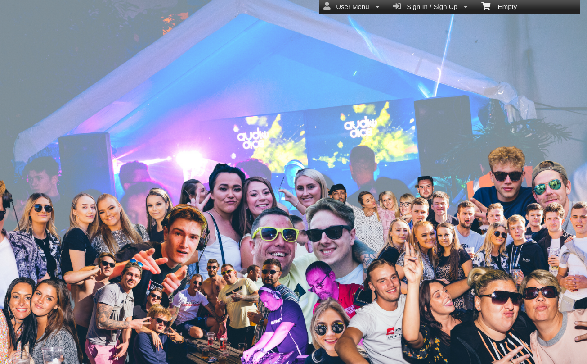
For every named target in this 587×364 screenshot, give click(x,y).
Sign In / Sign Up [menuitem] (430, 6)
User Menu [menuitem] (351, 6)
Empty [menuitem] (499, 5)
